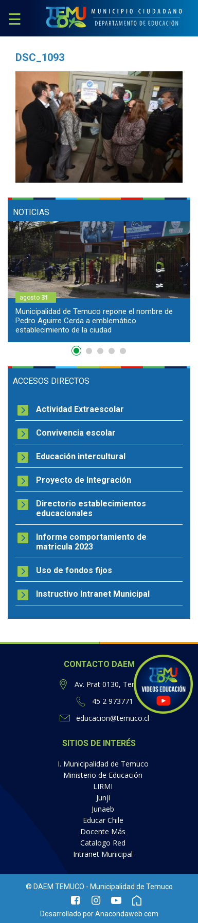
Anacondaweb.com (126, 914)
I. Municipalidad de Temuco (103, 764)
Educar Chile (103, 820)
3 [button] (100, 351)
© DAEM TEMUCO (55, 886)
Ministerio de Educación (102, 775)
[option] (99, 281)
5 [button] (123, 351)
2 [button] (89, 351)
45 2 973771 (112, 701)
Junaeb (103, 809)
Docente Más (102, 831)
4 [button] (112, 351)
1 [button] (78, 353)
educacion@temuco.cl (112, 718)
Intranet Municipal (103, 854)
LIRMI (103, 786)
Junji (103, 797)
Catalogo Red (102, 843)
